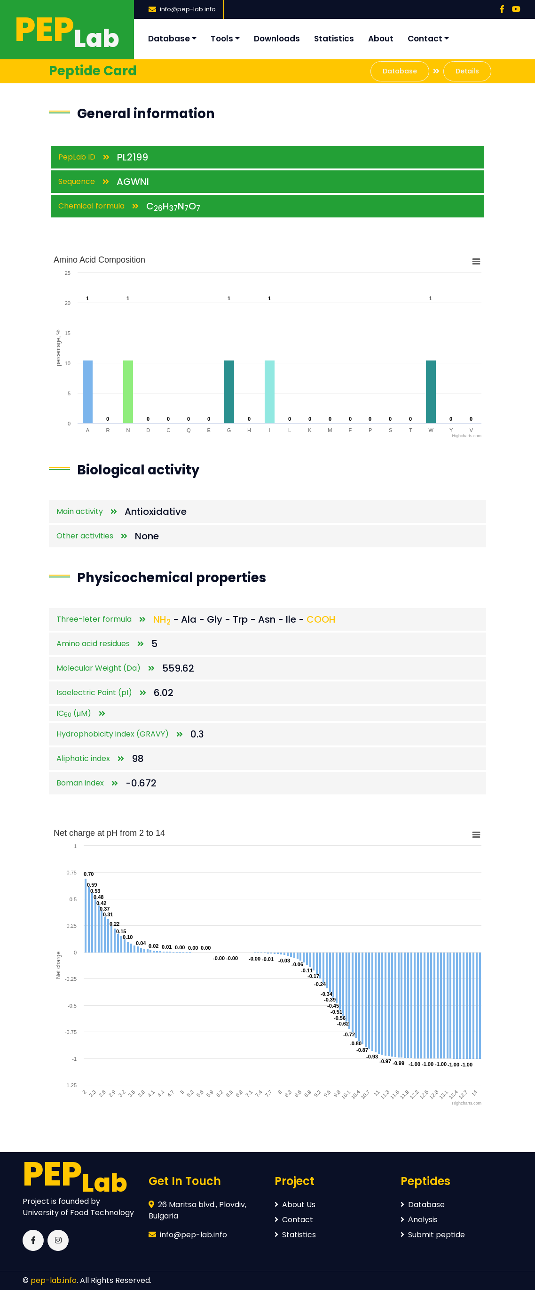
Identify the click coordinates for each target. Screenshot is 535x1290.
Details (467, 71)
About (380, 38)
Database (169, 38)
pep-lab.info (54, 1280)
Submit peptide (433, 1234)
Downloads (277, 38)
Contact (425, 38)
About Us (295, 1204)
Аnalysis (419, 1219)
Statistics (334, 38)
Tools (222, 38)
